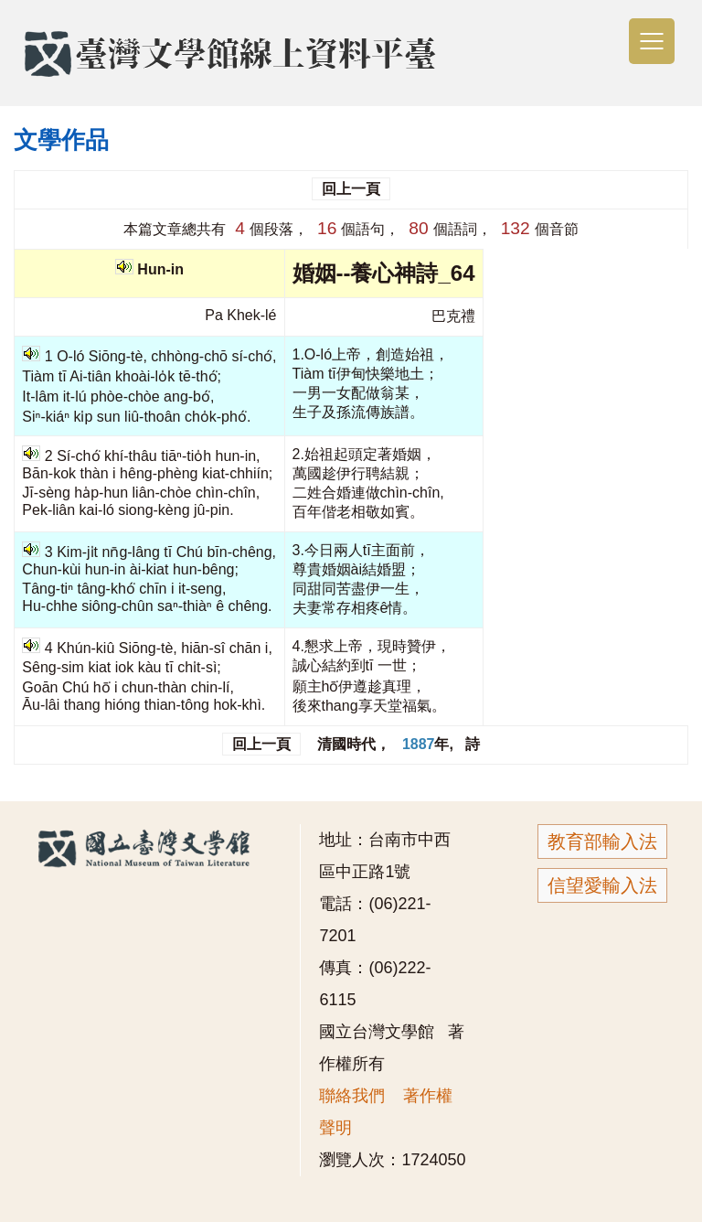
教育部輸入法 (602, 841)
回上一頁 (351, 189)
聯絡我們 (352, 1096)
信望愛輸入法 (602, 885)
